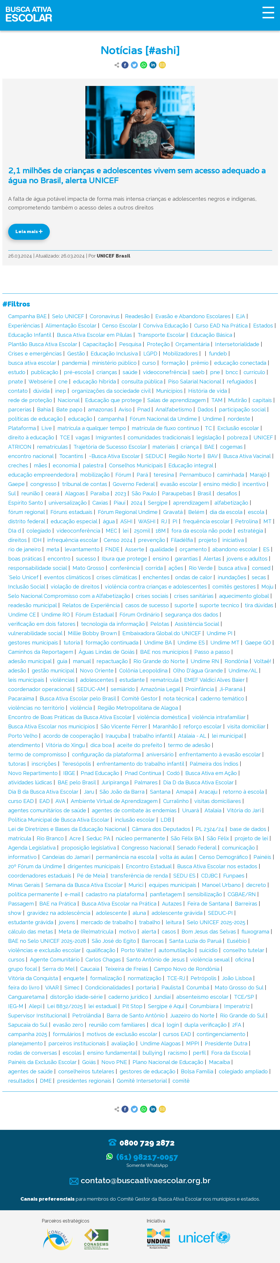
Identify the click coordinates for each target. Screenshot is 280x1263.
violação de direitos (75, 587)
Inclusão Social (26, 587)
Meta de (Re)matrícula (86, 932)
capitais (262, 400)
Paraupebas (177, 493)
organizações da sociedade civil (111, 391)
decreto (256, 885)
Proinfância (200, 689)
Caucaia (89, 969)
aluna (139, 913)
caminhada (230, 475)
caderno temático (222, 698)
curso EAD (21, 801)
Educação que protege (113, 400)
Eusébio (237, 941)
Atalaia (213, 810)
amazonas (100, 409)
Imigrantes (109, 437)
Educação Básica (211, 335)
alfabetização (231, 503)
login (173, 1025)
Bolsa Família (197, 1071)
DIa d (14, 531)
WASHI (147, 521)
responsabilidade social (37, 568)
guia (62, 661)
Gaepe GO (258, 643)
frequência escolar (206, 521)
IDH (37, 540)
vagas (82, 437)
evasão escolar (179, 484)
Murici (135, 885)
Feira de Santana (208, 904)
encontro (59, 559)
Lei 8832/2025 (65, 1006)
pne (215, 372)
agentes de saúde (30, 1071)
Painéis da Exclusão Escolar (42, 1062)
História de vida (207, 391)
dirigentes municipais (94, 866)
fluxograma (255, 932)
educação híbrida (94, 381)
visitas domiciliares (217, 801)
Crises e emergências (35, 353)
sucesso (86, 559)
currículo (254, 372)
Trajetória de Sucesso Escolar (110, 447)
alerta (149, 932)
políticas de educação (35, 419)
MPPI (192, 1043)
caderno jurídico (128, 997)
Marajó (258, 475)
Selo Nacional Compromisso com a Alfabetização (69, 596)
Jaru (89, 792)
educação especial (74, 521)
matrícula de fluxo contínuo (165, 428)
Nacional (69, 400)
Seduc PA (98, 838)
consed (261, 568)
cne (63, 381)
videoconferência (78, 531)
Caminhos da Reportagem (40, 652)
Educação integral (190, 465)
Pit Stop (132, 1006)
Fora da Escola (229, 1053)
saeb (198, 372)
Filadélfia (182, 540)
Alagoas (75, 493)
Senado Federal (196, 848)
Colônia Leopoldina (143, 670)
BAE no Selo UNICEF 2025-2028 (47, 941)
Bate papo (69, 409)
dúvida (41, 391)
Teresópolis (76, 764)
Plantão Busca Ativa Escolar (42, 344)
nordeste (239, 419)
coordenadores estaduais (39, 876)
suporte (184, 605)
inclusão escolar (135, 820)
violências (62, 680)
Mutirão (237, 400)
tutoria (72, 643)
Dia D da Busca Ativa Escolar (198, 782)
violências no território (36, 708)
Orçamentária (192, 344)
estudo (16, 372)
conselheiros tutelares (86, 1071)
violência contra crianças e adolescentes (156, 587)
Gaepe (16, 484)
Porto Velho (23, 736)
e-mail (72, 894)
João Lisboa (237, 978)
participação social (242, 409)
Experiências (24, 326)
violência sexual (210, 960)
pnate (15, 381)
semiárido (123, 689)
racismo (177, 1053)
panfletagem (166, 894)
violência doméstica (162, 717)
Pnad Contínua (143, 773)
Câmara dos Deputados (161, 829)
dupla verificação (205, 1025)
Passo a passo (212, 652)
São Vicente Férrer (124, 726)
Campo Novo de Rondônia (186, 969)
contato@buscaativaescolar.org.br (140, 1180)
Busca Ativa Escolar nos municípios (51, 726)
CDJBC (209, 876)
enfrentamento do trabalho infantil (140, 764)
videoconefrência (165, 372)
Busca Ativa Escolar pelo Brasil (78, 698)
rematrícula (164, 680)
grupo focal (22, 969)
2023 (120, 493)
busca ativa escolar (32, 363)
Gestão (76, 353)
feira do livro (24, 987)
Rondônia (236, 661)
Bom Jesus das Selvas (209, 932)
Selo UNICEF (68, 316)
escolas (72, 1053)
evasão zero (68, 1025)
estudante (132, 680)
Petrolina (246, 521)
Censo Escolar (120, 326)
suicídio (208, 950)
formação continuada (111, 643)
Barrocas (153, 941)
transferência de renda (139, 876)
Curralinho (176, 801)
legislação (208, 437)
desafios (227, 493)
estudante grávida (30, 922)
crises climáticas (116, 577)
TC (208, 428)
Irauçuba (116, 736)
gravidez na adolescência (58, 913)
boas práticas (25, 559)
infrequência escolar (72, 540)
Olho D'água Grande (198, 670)
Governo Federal (134, 484)
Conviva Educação (166, 326)
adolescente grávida (177, 913)
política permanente (33, 894)
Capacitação (98, 344)
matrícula (19, 838)
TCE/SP (244, 997)
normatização (144, 978)
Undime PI (220, 633)
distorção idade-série (76, 997)
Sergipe (158, 503)
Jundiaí (162, 997)
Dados (205, 409)
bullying (152, 1053)
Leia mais (29, 231)
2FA (236, 1025)
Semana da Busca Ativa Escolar (84, 885)
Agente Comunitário (55, 960)
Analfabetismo (174, 409)
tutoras (17, 764)
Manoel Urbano (221, 885)
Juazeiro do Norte (192, 1015)
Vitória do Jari (244, 810)
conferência (125, 568)
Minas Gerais (24, 885)
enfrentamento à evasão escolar (220, 754)
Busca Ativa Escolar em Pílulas (94, 335)
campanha (111, 419)
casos (169, 932)
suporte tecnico (219, 605)
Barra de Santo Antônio (136, 1015)
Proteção (158, 344)
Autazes (172, 904)
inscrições (44, 764)
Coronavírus (104, 316)
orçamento (193, 549)
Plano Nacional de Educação (168, 1062)
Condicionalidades (108, 987)
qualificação (100, 950)
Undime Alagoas (160, 1043)
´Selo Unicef (23, 577)
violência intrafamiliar (219, 717)
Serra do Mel (59, 969)
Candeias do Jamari (66, 857)
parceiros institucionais (77, 1043)
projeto (207, 540)
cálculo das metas (30, 932)
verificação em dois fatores (41, 624)
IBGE (69, 773)
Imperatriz (237, 1006)
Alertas (212, 559)
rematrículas (52, 447)
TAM (217, 400)
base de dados (248, 829)
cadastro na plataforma (115, 894)
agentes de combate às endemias (134, 810)
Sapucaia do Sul (27, 1025)
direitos (17, 540)
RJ (164, 521)
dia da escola (226, 512)
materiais (163, 447)
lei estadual (102, 1006)
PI (174, 521)
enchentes (156, 577)
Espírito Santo (25, 503)
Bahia (44, 409)
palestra (93, 465)
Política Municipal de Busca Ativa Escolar (58, 820)
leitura (174, 922)
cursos (16, 960)
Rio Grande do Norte (159, 661)
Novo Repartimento (33, 773)
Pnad (143, 409)
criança (190, 447)
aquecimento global (244, 596)
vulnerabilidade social (35, 633)
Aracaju (208, 792)
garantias (186, 559)
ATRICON (19, 447)
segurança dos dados (191, 615)
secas (259, 577)
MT (267, 521)
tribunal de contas (84, 484)
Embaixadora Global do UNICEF (161, 633)
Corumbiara (204, 1006)
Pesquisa (130, 344)
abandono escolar (235, 549)
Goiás (89, 1062)
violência (81, 708)
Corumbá (197, 987)
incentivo (253, 484)
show (15, 913)
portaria (146, 987)
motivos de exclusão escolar (122, 1034)
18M (161, 531)
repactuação (112, 661)
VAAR (52, 987)
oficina (243, 960)
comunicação (238, 848)
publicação (44, 372)
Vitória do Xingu (65, 745)
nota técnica (178, 698)
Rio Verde (201, 568)
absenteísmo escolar (202, 997)
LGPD (150, 353)
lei (125, 531)
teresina (164, 475)
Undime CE (22, 615)
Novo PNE (114, 1062)
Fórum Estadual (94, 615)
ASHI (126, 521)
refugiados (240, 381)
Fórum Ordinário (139, 615)
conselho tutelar (243, 950)
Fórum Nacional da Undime (163, 419)
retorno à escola (243, 792)
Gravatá (173, 512)
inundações (232, 577)
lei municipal (227, 736)
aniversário (160, 754)
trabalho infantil (152, 736)
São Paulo (144, 493)
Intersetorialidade (237, 344)
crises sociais (152, 596)
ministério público (114, 363)
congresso (43, 484)
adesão (17, 670)
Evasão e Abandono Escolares (192, 316)
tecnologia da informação (113, 624)
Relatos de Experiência (91, 605)
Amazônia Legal (160, 689)
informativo (22, 857)
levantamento (82, 549)
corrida (154, 568)
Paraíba (99, 493)
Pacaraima (21, 698)
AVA (60, 801)
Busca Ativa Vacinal (247, 456)
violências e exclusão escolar (44, 950)
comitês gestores (234, 587)
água (109, 521)
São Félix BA (186, 838)
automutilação (176, 950)
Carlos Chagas (103, 960)
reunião (30, 493)
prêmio (200, 363)
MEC (111, 531)
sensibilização (204, 894)
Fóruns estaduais (71, 512)
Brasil (204, 493)
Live (46, 428)
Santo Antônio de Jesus (155, 960)
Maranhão (165, 726)
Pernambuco (195, 475)
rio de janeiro (24, 549)
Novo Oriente (97, 670)
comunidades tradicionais (159, 437)
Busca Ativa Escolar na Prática (119, 904)
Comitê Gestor (139, 698)
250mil (142, 531)
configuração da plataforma (106, 754)
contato (18, 391)
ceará (52, 493)
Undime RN (205, 661)
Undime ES (191, 643)
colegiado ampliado (243, 1071)
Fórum (123, 475)
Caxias (100, 503)
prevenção (151, 540)
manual (82, 661)
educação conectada (240, 363)
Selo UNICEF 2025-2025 (216, 922)
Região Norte (185, 456)
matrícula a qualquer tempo (91, 428)
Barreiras (246, 904)
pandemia (74, 363)
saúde (130, 372)
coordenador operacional (40, 689)
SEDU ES (184, 876)
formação (173, 363)
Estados (263, 326)
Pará (142, 475)
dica (156, 1025)
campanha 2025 (27, 1034)
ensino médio (220, 484)
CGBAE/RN (242, 894)
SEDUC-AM (91, 689)
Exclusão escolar (238, 428)
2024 (136, 503)
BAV (212, 456)
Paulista (171, 987)
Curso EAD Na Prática (221, 326)
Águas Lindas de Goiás (107, 652)
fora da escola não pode (201, 531)
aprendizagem (191, 503)
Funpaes (233, 876)
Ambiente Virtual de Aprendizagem (114, 801)
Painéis (262, 857)
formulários (67, 1034)
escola (256, 512)
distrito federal (26, 521)
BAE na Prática (57, 904)
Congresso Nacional (146, 848)
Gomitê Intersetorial (142, 1081)
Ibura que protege (124, 559)
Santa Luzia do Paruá (195, 941)
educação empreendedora (41, 475)
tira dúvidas (259, 605)
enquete (74, 978)
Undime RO (55, 615)
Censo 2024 (118, 540)
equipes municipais (172, 885)
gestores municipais (33, 643)
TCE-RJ (176, 978)
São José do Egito (114, 941)
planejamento (25, 1043)
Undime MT (225, 643)
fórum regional (26, 512)
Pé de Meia (91, 876)
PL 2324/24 (210, 829)
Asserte (134, 549)
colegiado (39, 531)
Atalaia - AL (192, 736)
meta (52, 549)
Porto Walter (137, 950)
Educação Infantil (29, 335)
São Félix (218, 838)
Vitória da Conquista (33, 978)
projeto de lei (251, 838)
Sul (12, 493)
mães (40, 465)
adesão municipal (30, 661)
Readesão (137, 316)
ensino (161, 559)
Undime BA (158, 643)
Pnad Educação (100, 773)
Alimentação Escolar (70, 326)
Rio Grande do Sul (242, 1015)
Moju (267, 587)
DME (46, 1081)
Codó (173, 773)
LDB (166, 820)
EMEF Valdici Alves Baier (214, 680)
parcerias (19, 409)
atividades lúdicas (30, 782)
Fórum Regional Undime (128, 512)
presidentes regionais (84, 1081)
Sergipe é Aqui (166, 1006)
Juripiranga (115, 782)
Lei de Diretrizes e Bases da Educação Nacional (67, 829)
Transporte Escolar (161, 335)
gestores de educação (147, 1071)
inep (60, 391)
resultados (21, 1081)
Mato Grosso (88, 568)
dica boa (101, 745)
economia (65, 465)
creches (18, 465)
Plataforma (22, 428)
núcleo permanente (140, 838)
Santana (160, 792)
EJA (240, 316)
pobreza (237, 437)
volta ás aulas (176, 857)
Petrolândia (86, 1015)
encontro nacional (31, 456)
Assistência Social (197, 624)
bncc (232, 372)
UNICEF (263, 437)
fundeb (218, 353)
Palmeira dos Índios (214, 764)
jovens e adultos (247, 559)
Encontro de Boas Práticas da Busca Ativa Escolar (70, 717)
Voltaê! (262, 661)
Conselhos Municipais (136, 465)
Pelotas (159, 624)
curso (149, 363)
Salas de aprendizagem (176, 400)
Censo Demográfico (223, 857)
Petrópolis (203, 978)
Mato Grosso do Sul (239, 987)
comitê (181, 1081)
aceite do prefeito (139, 745)
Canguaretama (26, 997)
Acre (75, 838)
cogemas (231, 447)
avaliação (123, 1043)
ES (266, 549)
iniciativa (233, 540)
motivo (127, 932)
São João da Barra (122, 792)
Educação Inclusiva (114, 353)
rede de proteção (30, 400)
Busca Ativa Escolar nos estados (217, 866)
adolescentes (97, 680)
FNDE (112, 549)
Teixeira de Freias (126, 969)
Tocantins (71, 456)
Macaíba (219, 1062)
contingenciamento (221, 1034)
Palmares (146, 782)
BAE (209, 447)
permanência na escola (125, 857)
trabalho (149, 922)
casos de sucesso (147, 605)
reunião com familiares (117, 1025)
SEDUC (154, 456)
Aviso (125, 409)
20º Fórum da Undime (35, 866)
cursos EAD (177, 1034)
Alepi (35, 1006)
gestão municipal (53, 670)
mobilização (95, 475)
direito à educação (31, 437)
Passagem (21, 904)
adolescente (111, 913)
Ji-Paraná (230, 689)
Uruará (190, 810)
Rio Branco (50, 838)
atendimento (24, 745)
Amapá (184, 792)
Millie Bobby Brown (92, 633)
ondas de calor (193, 577)
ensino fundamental (112, 1053)
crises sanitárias (194, 596)
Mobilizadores (180, 353)
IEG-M (15, 1006)
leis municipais (26, 680)
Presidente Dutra (226, 1043)
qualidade (162, 549)
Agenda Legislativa (32, 848)
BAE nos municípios (164, 652)
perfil (199, 1053)
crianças (106, 372)
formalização (106, 978)
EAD (44, 801)
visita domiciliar (246, 726)
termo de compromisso (37, 754)
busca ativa (232, 568)
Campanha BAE (27, 316)
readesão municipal (32, 605)
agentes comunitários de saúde (47, 810)
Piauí (119, 503)
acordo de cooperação (71, 736)
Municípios (169, 391)
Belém (196, 512)
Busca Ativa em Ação (211, 773)
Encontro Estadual (149, 866)
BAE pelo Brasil (77, 782)
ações (175, 568)
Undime (212, 419)
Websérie (41, 381)
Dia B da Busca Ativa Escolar (43, 792)
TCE (65, 437)
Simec (72, 987)
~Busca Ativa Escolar (114, 456)
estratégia (250, 531)
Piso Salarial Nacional (194, 381)
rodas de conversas (32, 1053)
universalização (68, 503)
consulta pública (142, 381)
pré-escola (77, 372)
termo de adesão (189, 745)
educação (80, 419)
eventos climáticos (67, 577)
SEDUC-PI (220, 913)
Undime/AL (243, 670)
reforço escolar (202, 726)
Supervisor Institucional (37, 1015)
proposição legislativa (88, 848)
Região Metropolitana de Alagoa (138, 708)
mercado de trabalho (107, 922)
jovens (67, 922)
